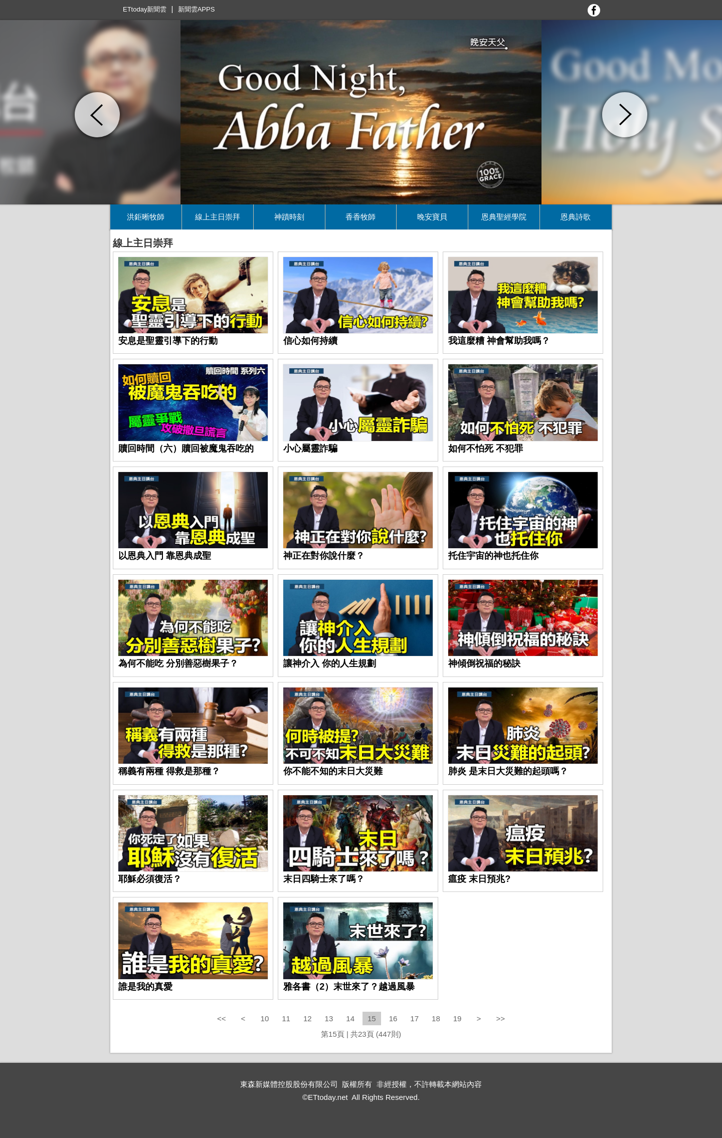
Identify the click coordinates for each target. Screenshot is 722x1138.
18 (436, 1018)
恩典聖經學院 (503, 216)
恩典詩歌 (576, 216)
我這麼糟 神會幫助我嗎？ (499, 341)
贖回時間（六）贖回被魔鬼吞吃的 (186, 448)
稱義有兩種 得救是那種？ (169, 771)
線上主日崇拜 (217, 216)
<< (222, 1018)
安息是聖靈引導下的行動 (168, 341)
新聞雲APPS (196, 9)
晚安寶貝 (432, 216)
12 (307, 1018)
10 (265, 1018)
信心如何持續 (310, 341)
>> (500, 1018)
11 (286, 1018)
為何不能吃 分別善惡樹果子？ (178, 663)
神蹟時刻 (289, 216)
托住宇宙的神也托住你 (493, 556)
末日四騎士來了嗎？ (324, 879)
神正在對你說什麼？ (324, 556)
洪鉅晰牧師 (145, 216)
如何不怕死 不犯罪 (485, 448)
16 (393, 1018)
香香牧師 (360, 216)
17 (414, 1018)
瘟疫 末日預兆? (479, 879)
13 (329, 1018)
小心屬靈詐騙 (310, 448)
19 (457, 1018)
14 (350, 1018)
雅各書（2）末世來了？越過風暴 (349, 987)
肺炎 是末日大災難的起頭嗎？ (508, 771)
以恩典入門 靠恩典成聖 (164, 556)
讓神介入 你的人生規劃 (329, 663)
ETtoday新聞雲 (144, 9)
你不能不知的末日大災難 (333, 771)
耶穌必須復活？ (150, 879)
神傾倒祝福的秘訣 (484, 663)
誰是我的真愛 (145, 987)
